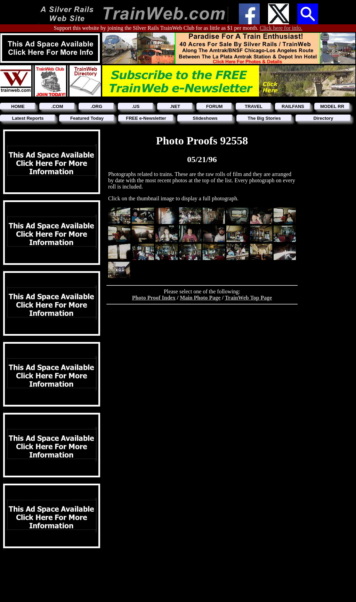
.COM (57, 106)
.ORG (96, 106)
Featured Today (87, 118)
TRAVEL (253, 106)
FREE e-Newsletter (146, 118)
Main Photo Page (200, 298)
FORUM (214, 106)
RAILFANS (293, 106)
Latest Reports (27, 118)
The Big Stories (264, 118)
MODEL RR (332, 106)
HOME (18, 106)
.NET (175, 106)
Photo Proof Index (154, 298)
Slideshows (205, 118)
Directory (323, 118)
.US (136, 106)
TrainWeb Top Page (248, 298)
